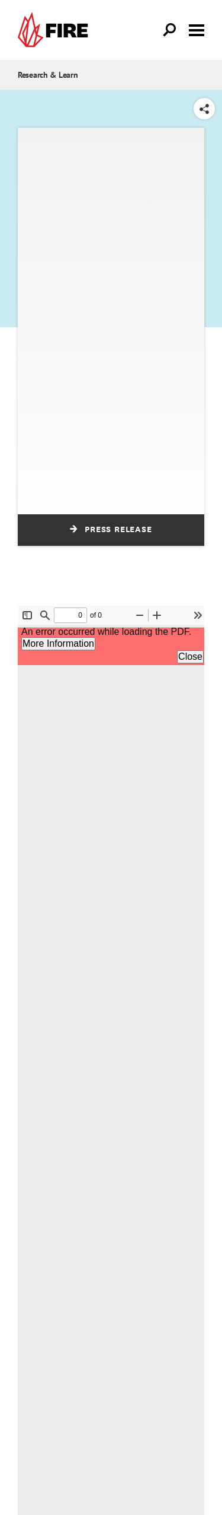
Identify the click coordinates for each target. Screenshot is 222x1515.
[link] (56, 30)
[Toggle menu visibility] (196, 29)
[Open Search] (170, 30)
